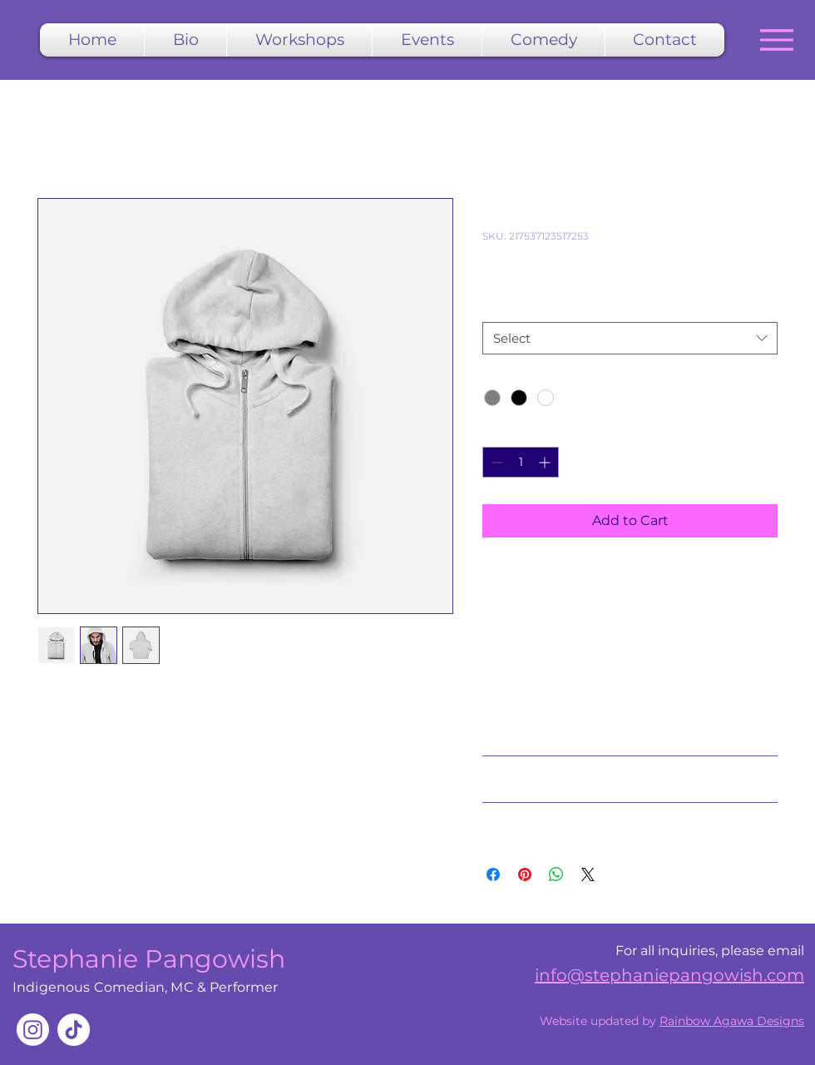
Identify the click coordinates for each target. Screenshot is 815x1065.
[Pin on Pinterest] (525, 874)
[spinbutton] (521, 462)
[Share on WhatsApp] (556, 874)
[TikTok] (73, 1029)
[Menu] (776, 39)
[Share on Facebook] (493, 874)
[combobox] (630, 338)
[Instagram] (33, 1029)
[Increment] (546, 462)
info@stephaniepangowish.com (669, 975)
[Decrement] (495, 462)
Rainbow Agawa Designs (731, 1020)
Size (497, 306)
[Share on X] (588, 874)
